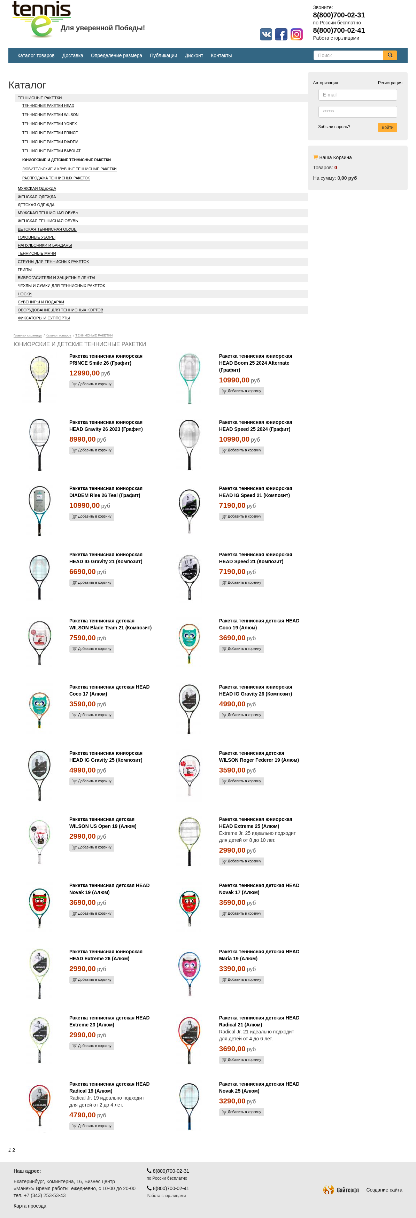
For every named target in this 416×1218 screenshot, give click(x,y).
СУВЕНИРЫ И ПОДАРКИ (41, 302)
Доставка (72, 55)
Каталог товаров (36, 55)
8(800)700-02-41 (168, 1188)
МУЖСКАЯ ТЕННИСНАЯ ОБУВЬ (48, 213)
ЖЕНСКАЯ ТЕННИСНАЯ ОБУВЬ (48, 221)
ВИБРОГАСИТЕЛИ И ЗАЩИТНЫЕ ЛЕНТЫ (56, 278)
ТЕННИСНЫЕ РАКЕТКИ (40, 98)
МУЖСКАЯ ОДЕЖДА (37, 188)
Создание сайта (362, 1190)
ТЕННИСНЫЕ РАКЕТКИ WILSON (50, 115)
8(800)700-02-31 (168, 1171)
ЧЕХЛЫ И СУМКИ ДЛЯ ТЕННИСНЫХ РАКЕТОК (61, 286)
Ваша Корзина (335, 157)
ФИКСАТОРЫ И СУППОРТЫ (44, 318)
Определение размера (116, 55)
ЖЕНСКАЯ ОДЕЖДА (37, 197)
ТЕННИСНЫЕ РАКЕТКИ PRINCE (50, 133)
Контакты (221, 55)
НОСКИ (25, 294)
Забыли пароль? (334, 126)
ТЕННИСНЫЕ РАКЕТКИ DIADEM (50, 142)
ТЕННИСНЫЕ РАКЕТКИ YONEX (49, 124)
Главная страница (28, 335)
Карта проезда (30, 1206)
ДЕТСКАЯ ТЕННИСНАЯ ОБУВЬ (47, 229)
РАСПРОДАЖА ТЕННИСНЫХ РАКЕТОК (56, 178)
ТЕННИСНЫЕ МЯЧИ (37, 253)
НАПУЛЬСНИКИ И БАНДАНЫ (45, 245)
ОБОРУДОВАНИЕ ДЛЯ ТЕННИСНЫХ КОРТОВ (60, 310)
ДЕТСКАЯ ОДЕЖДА (36, 205)
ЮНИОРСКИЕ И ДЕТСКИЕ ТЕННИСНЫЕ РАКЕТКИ (66, 160)
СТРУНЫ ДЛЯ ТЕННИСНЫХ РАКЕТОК (53, 261)
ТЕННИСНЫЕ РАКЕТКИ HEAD (48, 105)
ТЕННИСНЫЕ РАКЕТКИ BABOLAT (51, 151)
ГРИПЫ (25, 269)
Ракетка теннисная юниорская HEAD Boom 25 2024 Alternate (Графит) (255, 363)
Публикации (163, 55)
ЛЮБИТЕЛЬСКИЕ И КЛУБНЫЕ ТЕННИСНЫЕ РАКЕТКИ (69, 169)
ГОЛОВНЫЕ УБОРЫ (36, 237)
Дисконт (194, 55)
